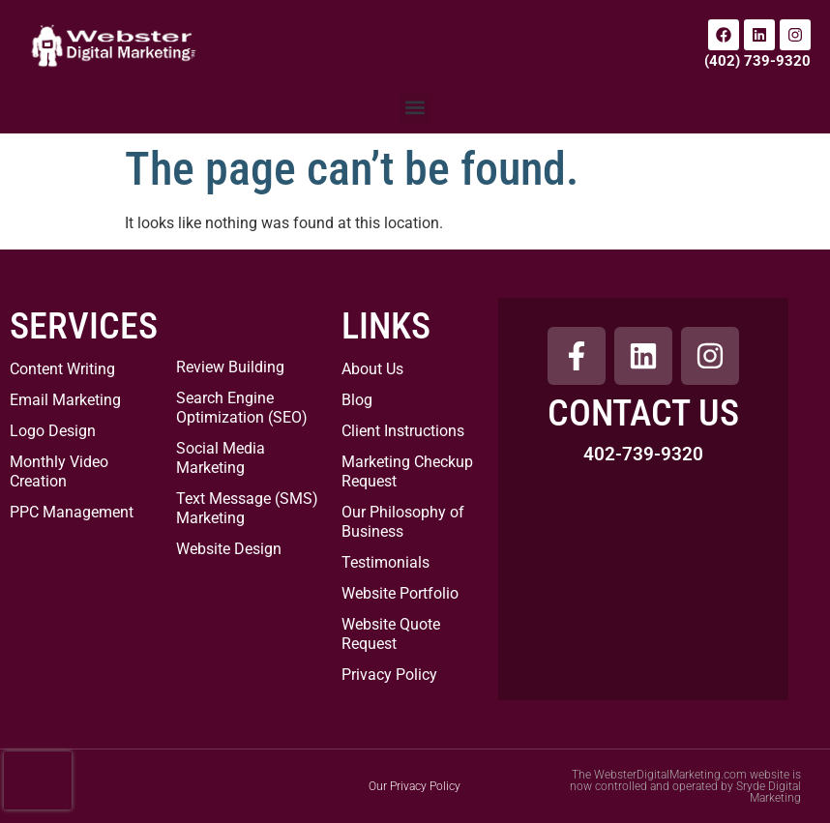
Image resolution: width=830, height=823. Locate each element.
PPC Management (71, 512)
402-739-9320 (643, 454)
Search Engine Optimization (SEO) (242, 407)
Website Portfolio (400, 593)
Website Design (229, 549)
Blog (356, 400)
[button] (415, 108)
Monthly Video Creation (59, 471)
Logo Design (53, 431)
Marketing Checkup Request (407, 471)
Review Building (230, 367)
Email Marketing (65, 400)
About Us (372, 369)
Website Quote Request (390, 634)
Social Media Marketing (220, 458)
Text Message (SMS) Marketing (247, 508)
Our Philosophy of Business (402, 522)
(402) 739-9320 (757, 61)
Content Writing (62, 369)
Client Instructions (402, 431)
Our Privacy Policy (414, 786)
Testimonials (385, 562)
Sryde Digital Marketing (768, 792)
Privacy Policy (389, 674)
